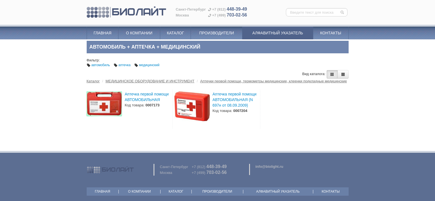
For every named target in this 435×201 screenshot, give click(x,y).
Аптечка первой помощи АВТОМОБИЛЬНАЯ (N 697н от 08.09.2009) (235, 99)
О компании (139, 33)
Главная (102, 33)
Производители (216, 33)
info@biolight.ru (269, 166)
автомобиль (99, 65)
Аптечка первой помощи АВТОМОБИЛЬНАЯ (147, 97)
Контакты (330, 33)
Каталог (175, 33)
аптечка (123, 65)
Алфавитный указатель (277, 33)
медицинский (147, 65)
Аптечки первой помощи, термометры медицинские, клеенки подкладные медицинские (273, 81)
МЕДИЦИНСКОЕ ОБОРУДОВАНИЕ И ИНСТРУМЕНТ (150, 81)
